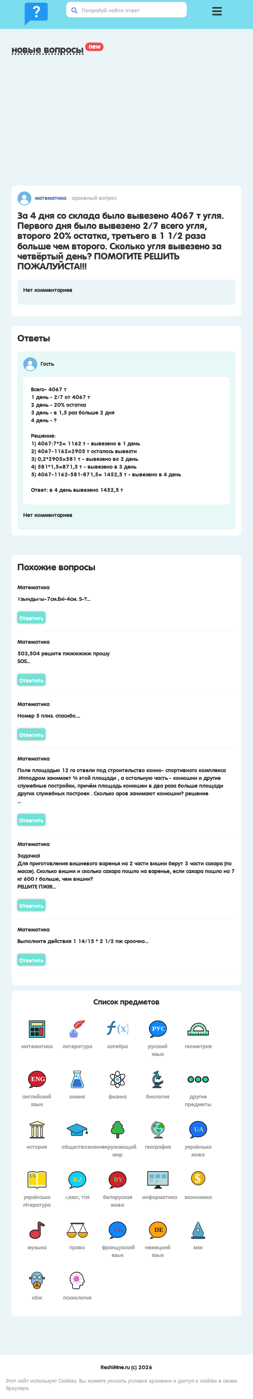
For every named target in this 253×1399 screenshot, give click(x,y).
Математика (50, 197)
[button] (217, 9)
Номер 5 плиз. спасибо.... (48, 715)
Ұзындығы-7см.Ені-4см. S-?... (53, 598)
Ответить (31, 617)
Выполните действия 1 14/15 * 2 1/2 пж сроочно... (82, 940)
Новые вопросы (48, 49)
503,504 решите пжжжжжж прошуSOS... (63, 656)
